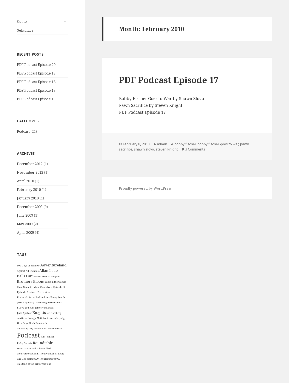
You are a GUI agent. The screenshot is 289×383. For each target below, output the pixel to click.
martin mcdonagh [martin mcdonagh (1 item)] (26, 318)
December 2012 (30, 163)
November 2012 (30, 172)
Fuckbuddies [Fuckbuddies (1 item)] (42, 297)
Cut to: (22, 21)
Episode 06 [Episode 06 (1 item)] (59, 287)
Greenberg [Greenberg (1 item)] (41, 302)
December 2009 (30, 206)
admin (162, 144)
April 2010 (25, 181)
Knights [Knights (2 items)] (39, 312)
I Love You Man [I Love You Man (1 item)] (25, 307)
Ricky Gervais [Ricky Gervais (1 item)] (24, 343)
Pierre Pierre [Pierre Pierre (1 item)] (55, 328)
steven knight (167, 149)
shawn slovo (144, 149)
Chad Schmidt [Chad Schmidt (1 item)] (24, 287)
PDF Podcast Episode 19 (36, 73)
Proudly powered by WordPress (145, 188)
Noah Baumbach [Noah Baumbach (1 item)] (38, 323)
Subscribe (25, 30)
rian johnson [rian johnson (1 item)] (47, 336)
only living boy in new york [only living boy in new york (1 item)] (32, 328)
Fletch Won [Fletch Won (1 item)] (43, 292)
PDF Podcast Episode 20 (36, 64)
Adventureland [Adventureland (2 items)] (53, 265)
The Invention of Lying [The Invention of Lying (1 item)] (51, 353)
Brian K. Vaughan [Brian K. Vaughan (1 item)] (51, 276)
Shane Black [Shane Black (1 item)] (45, 348)
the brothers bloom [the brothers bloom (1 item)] (27, 353)
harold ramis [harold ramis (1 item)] (54, 302)
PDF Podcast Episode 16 (36, 99)
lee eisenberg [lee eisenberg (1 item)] (54, 313)
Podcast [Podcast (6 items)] (28, 335)
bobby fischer (185, 144)
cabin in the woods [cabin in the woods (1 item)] (55, 281)
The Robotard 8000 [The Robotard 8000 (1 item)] (27, 358)
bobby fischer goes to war (217, 144)
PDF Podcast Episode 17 (36, 90)
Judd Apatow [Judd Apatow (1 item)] (24, 313)
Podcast (23, 131)
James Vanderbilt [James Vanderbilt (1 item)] (44, 307)
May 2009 (25, 224)
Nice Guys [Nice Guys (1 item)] (22, 323)
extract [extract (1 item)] (33, 292)
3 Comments (195, 149)
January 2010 (28, 198)
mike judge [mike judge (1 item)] (60, 318)
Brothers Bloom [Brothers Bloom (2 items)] (30, 281)
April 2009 (25, 232)
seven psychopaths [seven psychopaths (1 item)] (27, 348)
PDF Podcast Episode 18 (36, 81)
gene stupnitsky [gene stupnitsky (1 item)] (25, 302)
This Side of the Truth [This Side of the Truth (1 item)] (29, 363)
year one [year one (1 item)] (46, 363)
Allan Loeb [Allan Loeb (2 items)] (48, 270)
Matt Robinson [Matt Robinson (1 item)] (45, 318)
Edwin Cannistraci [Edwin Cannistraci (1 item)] (42, 287)
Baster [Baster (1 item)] (37, 276)
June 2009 (25, 215)
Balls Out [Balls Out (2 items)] (24, 276)
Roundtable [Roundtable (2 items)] (43, 342)
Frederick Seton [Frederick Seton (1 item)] (26, 297)
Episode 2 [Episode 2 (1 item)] (22, 292)
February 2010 (29, 189)
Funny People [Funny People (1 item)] (57, 297)
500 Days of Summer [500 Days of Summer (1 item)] (28, 265)
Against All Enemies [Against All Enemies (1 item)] (27, 270)
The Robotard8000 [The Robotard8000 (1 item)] (49, 358)
